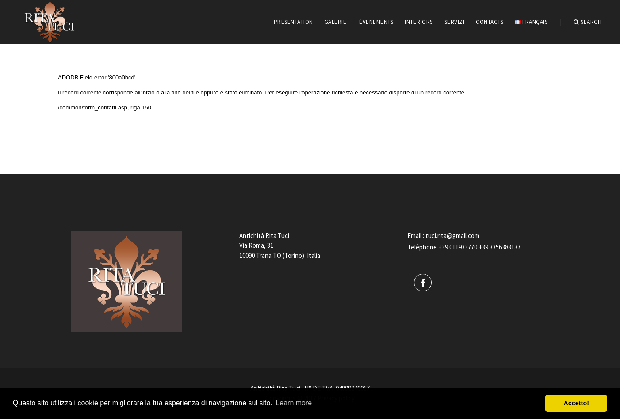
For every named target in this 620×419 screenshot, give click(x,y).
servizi (454, 22)
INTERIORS (419, 22)
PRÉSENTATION (293, 22)
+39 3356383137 (499, 247)
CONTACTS (489, 22)
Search (588, 22)
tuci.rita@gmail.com (452, 235)
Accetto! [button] (576, 403)
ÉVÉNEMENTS (376, 22)
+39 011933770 (457, 247)
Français (531, 22)
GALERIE (336, 22)
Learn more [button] (294, 403)
